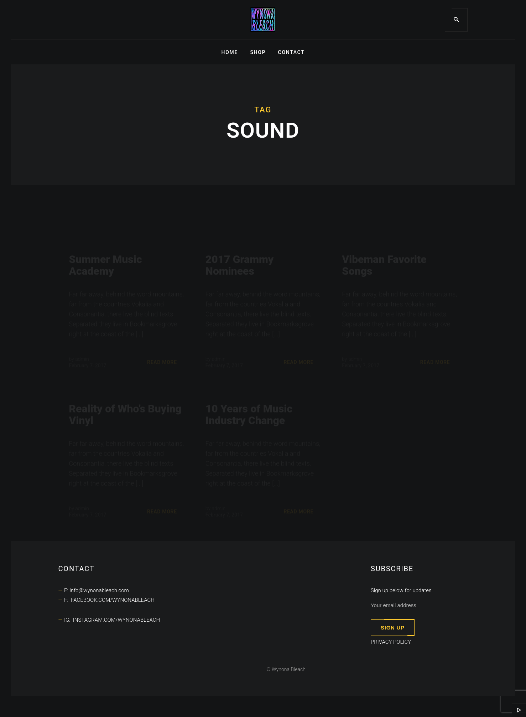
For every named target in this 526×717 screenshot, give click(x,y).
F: (67, 600)
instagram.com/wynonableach (116, 620)
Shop (258, 52)
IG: (68, 620)
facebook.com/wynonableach (113, 600)
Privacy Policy (391, 642)
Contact (291, 52)
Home (230, 52)
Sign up (392, 628)
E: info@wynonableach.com (96, 590)
